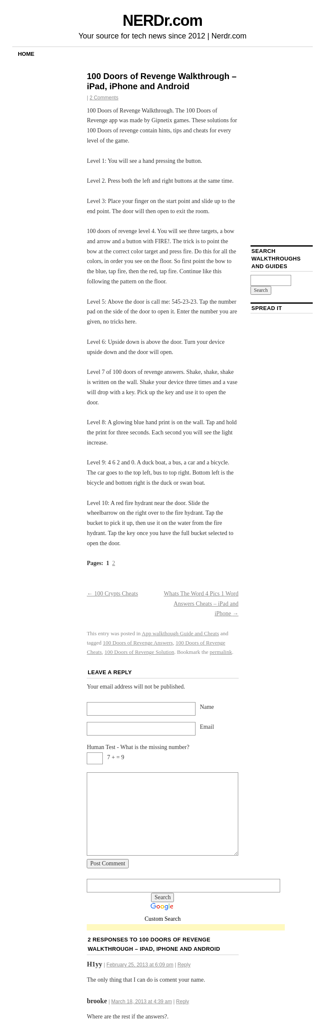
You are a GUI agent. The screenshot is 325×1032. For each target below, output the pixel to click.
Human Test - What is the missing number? (138, 747)
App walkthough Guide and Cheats (180, 633)
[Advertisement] (186, 928)
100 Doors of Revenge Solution (139, 652)
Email (207, 727)
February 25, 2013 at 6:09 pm (140, 965)
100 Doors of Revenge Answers (138, 643)
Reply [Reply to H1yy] (183, 965)
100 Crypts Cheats (112, 593)
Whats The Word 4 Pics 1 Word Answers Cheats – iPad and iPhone (201, 603)
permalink (220, 652)
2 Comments (104, 98)
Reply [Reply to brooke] (182, 1002)
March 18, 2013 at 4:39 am (141, 1002)
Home (26, 54)
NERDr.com (162, 20)
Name (207, 707)
